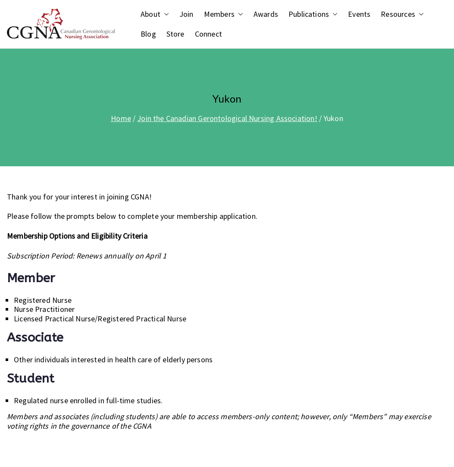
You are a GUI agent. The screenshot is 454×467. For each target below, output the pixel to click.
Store (175, 34)
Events (359, 14)
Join (186, 14)
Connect (208, 34)
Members (223, 14)
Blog (148, 34)
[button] (164, 14)
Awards (266, 14)
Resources (402, 14)
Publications (313, 14)
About (155, 14)
